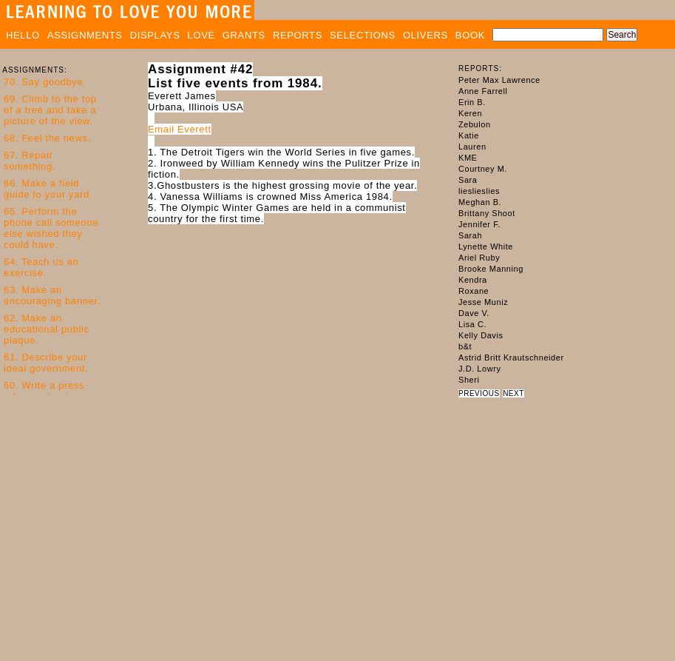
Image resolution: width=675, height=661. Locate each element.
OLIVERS (425, 35)
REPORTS (297, 35)
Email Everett (179, 129)
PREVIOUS (479, 393)
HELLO (23, 35)
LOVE (201, 35)
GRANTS (244, 35)
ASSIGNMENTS (85, 35)
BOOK (470, 35)
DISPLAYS (155, 35)
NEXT (513, 393)
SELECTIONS (363, 35)
